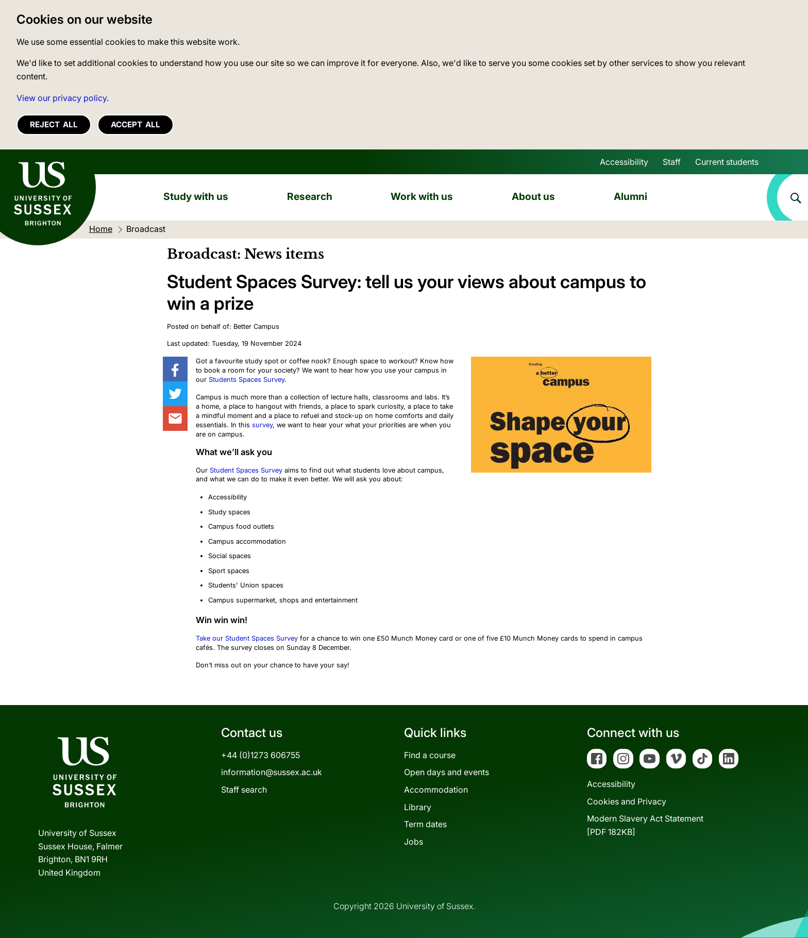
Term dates (425, 824)
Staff (672, 162)
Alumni (630, 196)
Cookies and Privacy (626, 801)
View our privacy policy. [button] (62, 98)
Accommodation (436, 789)
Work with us (422, 196)
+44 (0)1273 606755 (260, 755)
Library (417, 807)
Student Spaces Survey (246, 470)
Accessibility (624, 162)
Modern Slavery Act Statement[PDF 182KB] (645, 825)
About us (533, 196)
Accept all (135, 124)
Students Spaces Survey (246, 379)
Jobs (413, 841)
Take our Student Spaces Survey (247, 638)
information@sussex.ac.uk (271, 772)
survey (262, 425)
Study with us (195, 196)
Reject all (54, 124)
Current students (727, 162)
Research (309, 196)
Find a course (430, 755)
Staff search (244, 789)
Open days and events (446, 772)
